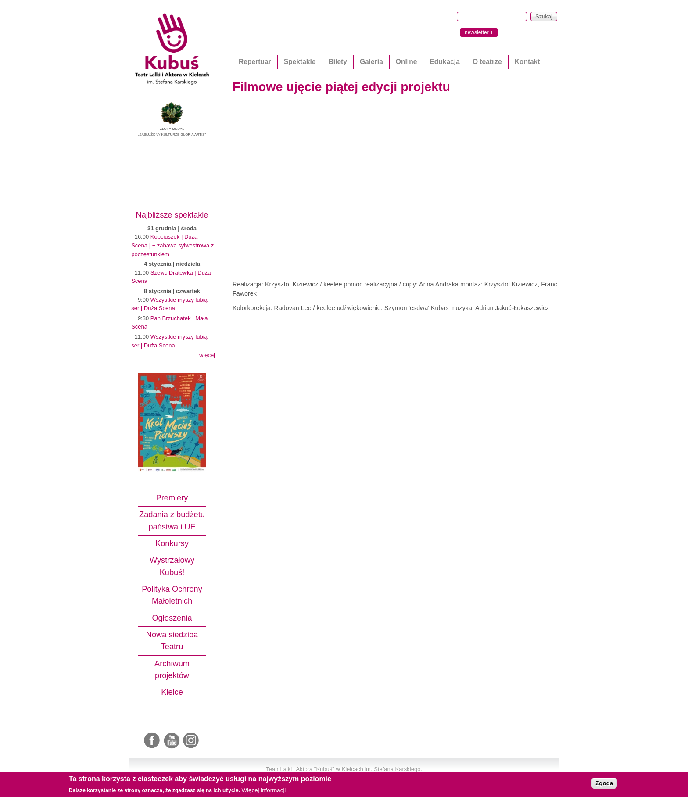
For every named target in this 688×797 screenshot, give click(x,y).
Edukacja (444, 61)
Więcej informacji (264, 790)
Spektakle (300, 61)
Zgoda (604, 783)
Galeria (371, 61)
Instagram (191, 741)
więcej (207, 355)
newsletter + (479, 32)
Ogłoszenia (172, 618)
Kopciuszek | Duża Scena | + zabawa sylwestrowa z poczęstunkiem (172, 245)
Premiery (172, 497)
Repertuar (255, 61)
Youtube (172, 741)
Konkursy (172, 543)
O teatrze (487, 61)
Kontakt (527, 61)
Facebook (152, 741)
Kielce (172, 692)
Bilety (338, 61)
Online (406, 61)
